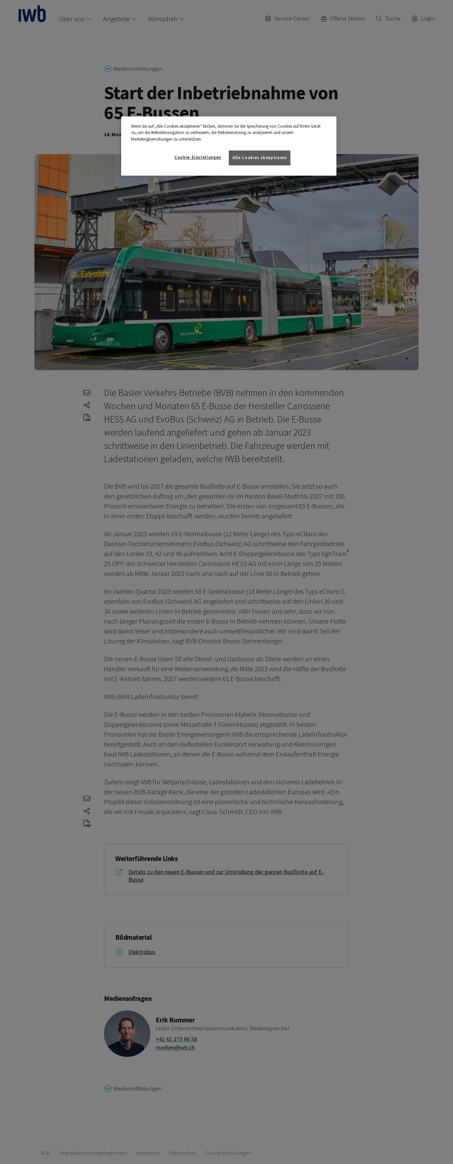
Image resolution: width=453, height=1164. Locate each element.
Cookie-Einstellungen (198, 157)
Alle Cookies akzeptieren (259, 157)
